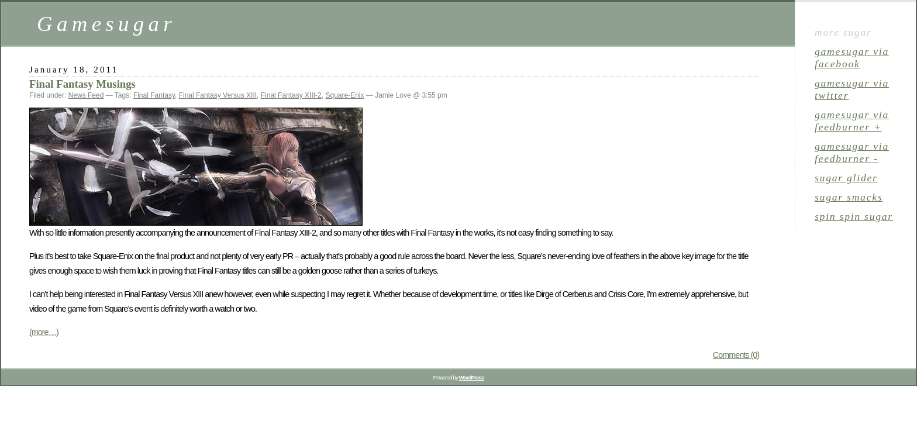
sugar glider (846, 178)
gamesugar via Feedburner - (852, 152)
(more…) (43, 332)
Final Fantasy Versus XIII (218, 95)
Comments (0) (736, 355)
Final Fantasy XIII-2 (291, 95)
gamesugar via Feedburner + (852, 121)
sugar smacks (848, 197)
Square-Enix (344, 95)
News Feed (86, 95)
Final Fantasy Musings (82, 84)
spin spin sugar (854, 216)
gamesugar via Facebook (852, 58)
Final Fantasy (154, 95)
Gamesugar (106, 24)
